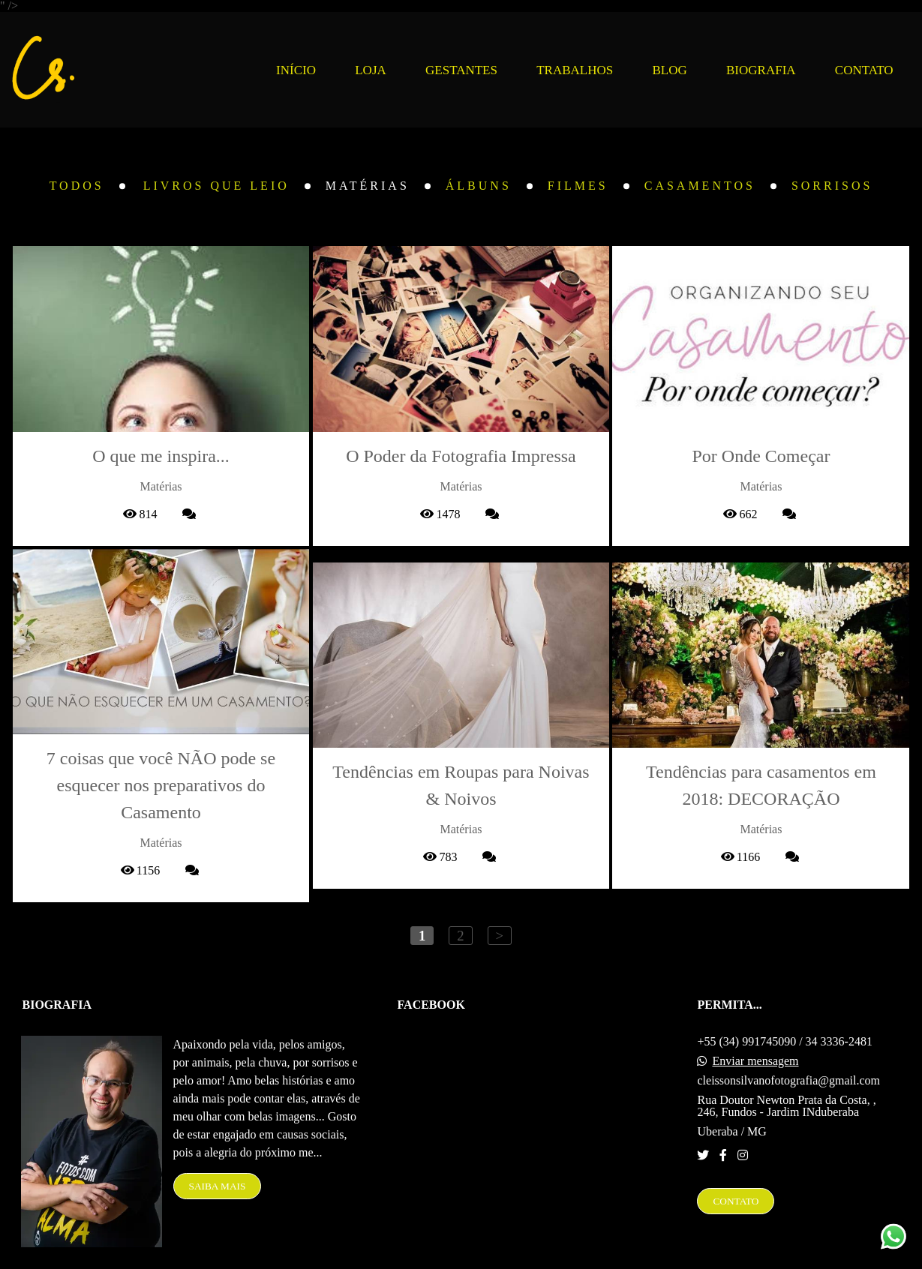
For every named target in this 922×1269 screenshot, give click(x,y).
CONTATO (864, 70)
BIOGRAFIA (761, 70)
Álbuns (479, 186)
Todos (77, 186)
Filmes (578, 186)
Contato (735, 1170)
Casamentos (699, 186)
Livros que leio (216, 186)
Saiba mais (217, 1155)
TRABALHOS (574, 70)
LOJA (370, 70)
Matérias (368, 186)
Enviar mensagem (755, 1030)
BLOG (669, 70)
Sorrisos (831, 186)
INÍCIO (296, 70)
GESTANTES (461, 70)
